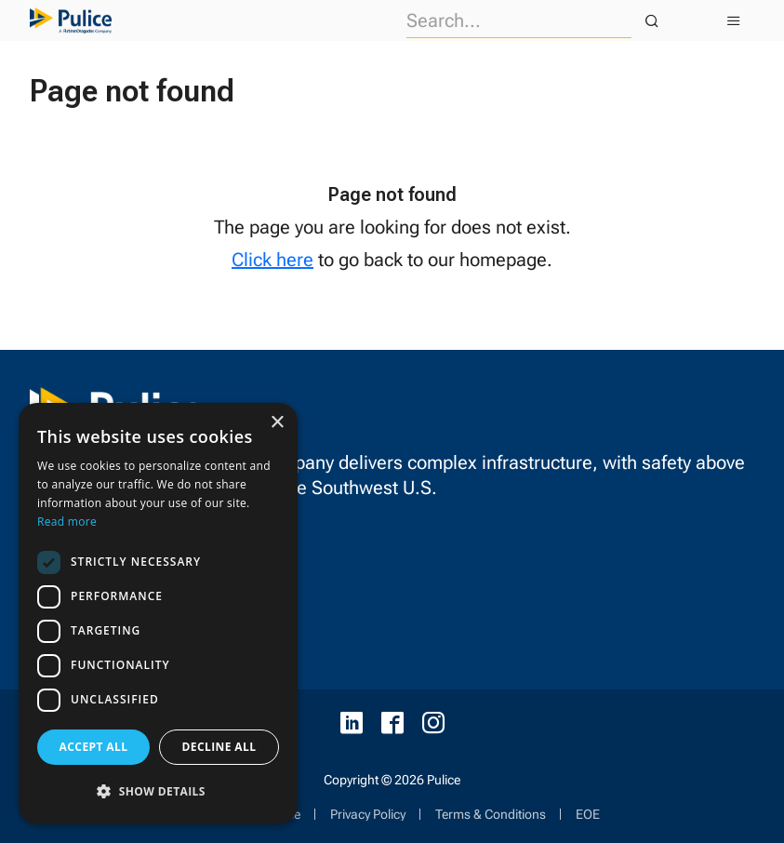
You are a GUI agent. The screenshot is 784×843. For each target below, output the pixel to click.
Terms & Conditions (490, 814)
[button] (158, 791)
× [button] (277, 423)
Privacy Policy (367, 814)
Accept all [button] (94, 747)
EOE (588, 814)
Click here (272, 259)
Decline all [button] (219, 747)
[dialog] (158, 613)
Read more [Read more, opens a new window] (67, 521)
